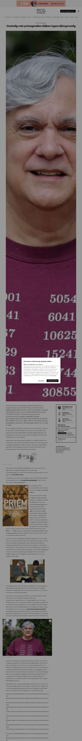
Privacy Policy (53, 375)
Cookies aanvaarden (52, 380)
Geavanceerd (41, 380)
